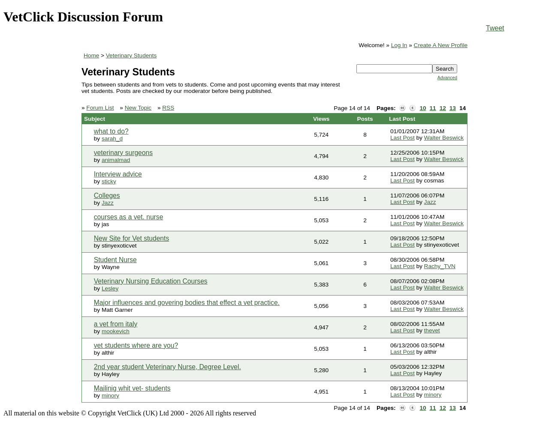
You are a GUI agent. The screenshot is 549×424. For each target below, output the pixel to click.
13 (452, 108)
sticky (109, 181)
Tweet (495, 28)
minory (110, 395)
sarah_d (112, 138)
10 (422, 108)
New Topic (138, 108)
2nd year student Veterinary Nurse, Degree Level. (167, 366)
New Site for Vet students (131, 238)
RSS (168, 108)
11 (433, 108)
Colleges (107, 195)
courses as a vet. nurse (128, 217)
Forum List (100, 108)
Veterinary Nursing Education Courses (151, 281)
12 (443, 108)
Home (91, 55)
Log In (399, 45)
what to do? (111, 131)
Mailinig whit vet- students (132, 388)
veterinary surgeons (123, 152)
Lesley (110, 288)
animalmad (116, 160)
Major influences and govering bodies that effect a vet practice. (187, 302)
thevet (432, 330)
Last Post (402, 137)
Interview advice (118, 174)
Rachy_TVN (439, 266)
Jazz (108, 203)
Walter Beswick (444, 137)
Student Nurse (115, 259)
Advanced (447, 77)
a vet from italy (116, 324)
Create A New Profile (441, 45)
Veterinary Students (131, 55)
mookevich (116, 331)
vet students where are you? (136, 345)
